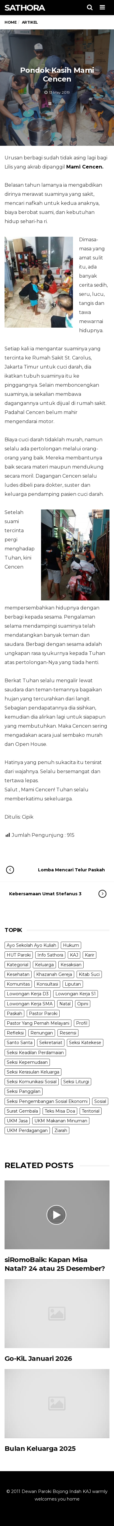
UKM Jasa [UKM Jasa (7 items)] (17, 1121)
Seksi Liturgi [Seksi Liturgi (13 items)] (76, 1081)
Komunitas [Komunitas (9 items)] (18, 984)
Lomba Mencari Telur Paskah (61, 870)
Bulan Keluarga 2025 (40, 1448)
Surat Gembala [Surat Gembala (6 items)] (22, 1111)
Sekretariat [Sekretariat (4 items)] (50, 1042)
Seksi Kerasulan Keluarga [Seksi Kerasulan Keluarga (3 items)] (33, 1072)
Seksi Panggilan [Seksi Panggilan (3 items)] (23, 1091)
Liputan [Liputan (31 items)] (73, 984)
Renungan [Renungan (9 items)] (41, 1033)
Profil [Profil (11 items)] (81, 1023)
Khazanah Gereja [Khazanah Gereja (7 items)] (54, 974)
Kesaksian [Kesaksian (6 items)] (70, 964)
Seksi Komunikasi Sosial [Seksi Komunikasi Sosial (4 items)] (32, 1081)
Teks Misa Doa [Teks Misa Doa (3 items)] (60, 1111)
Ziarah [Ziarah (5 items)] (60, 1130)
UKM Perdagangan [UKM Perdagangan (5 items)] (27, 1130)
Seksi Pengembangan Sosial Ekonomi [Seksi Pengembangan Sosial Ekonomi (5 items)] (47, 1101)
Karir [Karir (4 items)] (89, 955)
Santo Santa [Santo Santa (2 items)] (20, 1042)
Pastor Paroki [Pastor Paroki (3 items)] (43, 1013)
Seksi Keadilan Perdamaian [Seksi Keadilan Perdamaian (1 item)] (35, 1052)
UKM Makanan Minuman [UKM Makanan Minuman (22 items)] (60, 1121)
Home (10, 22)
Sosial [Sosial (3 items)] (100, 1101)
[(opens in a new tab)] (57, 1313)
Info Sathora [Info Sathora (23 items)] (50, 955)
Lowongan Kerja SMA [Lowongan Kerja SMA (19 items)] (30, 1004)
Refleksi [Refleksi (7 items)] (15, 1033)
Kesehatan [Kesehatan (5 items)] (18, 974)
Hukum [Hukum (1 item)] (71, 945)
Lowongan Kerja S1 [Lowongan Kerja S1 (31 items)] (75, 994)
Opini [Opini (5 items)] (82, 1004)
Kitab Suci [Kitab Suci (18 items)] (89, 974)
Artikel (58, 103)
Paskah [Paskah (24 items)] (14, 1013)
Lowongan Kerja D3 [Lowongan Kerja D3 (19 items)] (28, 994)
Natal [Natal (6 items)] (65, 1004)
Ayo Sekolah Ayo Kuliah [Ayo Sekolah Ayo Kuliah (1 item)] (31, 945)
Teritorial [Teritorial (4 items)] (90, 1111)
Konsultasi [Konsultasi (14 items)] (47, 984)
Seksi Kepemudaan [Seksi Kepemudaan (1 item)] (27, 1062)
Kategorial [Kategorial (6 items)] (17, 964)
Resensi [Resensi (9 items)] (68, 1033)
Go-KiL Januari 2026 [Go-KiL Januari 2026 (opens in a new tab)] (38, 1358)
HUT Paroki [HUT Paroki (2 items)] (19, 955)
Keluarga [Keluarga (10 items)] (44, 964)
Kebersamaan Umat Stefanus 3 (51, 894)
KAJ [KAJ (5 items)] (74, 955)
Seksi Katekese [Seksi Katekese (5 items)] (85, 1042)
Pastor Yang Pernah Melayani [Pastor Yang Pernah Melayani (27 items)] (38, 1023)
